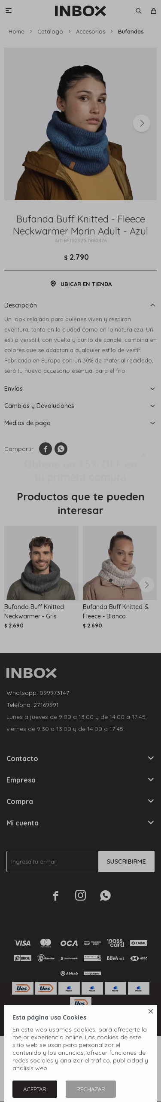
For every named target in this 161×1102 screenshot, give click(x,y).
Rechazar (90, 1089)
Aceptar (34, 1089)
